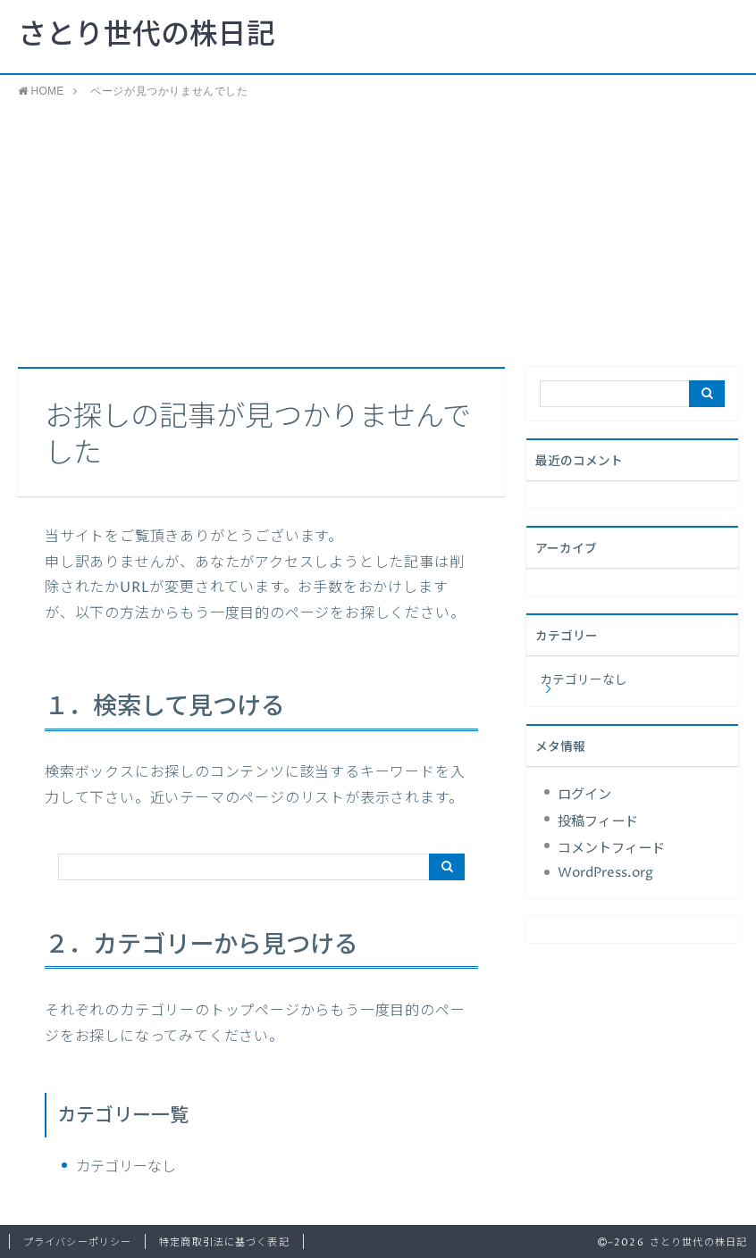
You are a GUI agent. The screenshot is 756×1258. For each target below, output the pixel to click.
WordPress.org (605, 872)
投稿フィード (598, 821)
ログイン (584, 795)
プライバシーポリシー (77, 1242)
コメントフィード (611, 848)
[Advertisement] (378, 233)
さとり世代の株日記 (146, 35)
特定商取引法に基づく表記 (224, 1242)
